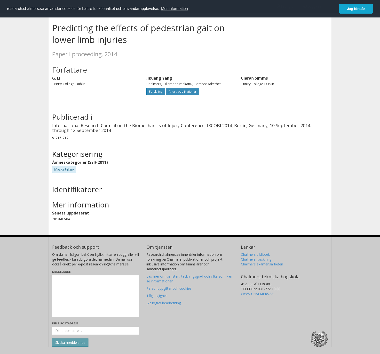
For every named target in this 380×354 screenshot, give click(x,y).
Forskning (155, 92)
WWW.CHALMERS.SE (257, 293)
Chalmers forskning (256, 259)
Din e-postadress (65, 323)
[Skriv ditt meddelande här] (95, 296)
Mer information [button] (174, 9)
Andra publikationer (182, 92)
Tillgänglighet (156, 295)
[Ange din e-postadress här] (95, 331)
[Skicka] (70, 342)
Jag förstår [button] (356, 9)
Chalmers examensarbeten (262, 264)
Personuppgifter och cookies (168, 288)
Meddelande (61, 271)
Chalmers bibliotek (255, 254)
